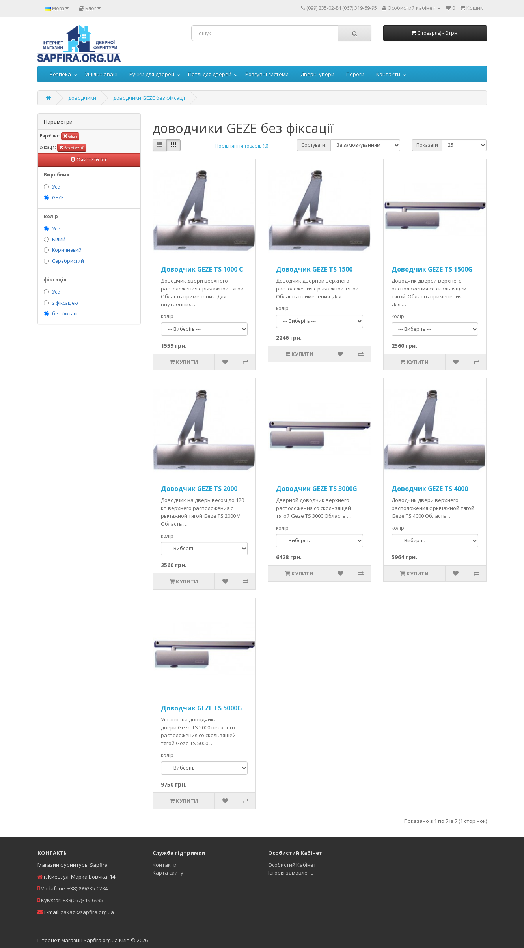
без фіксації (71, 147)
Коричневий (67, 250)
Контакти (388, 74)
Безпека (60, 74)
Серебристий (68, 261)
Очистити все (89, 159)
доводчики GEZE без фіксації (149, 97)
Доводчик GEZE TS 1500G (432, 269)
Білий (58, 239)
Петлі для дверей (209, 74)
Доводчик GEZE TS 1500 (314, 269)
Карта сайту (168, 872)
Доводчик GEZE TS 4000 (430, 488)
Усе (56, 187)
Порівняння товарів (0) (241, 145)
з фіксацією (65, 303)
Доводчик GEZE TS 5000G (201, 708)
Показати (427, 145)
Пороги (355, 74)
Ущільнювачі (101, 74)
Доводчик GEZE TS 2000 (199, 488)
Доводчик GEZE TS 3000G (316, 488)
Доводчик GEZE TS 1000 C (202, 269)
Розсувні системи (267, 74)
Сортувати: (313, 145)
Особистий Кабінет (292, 864)
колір (167, 316)
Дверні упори (317, 74)
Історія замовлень (291, 872)
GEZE (70, 136)
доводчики (82, 97)
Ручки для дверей (151, 74)
